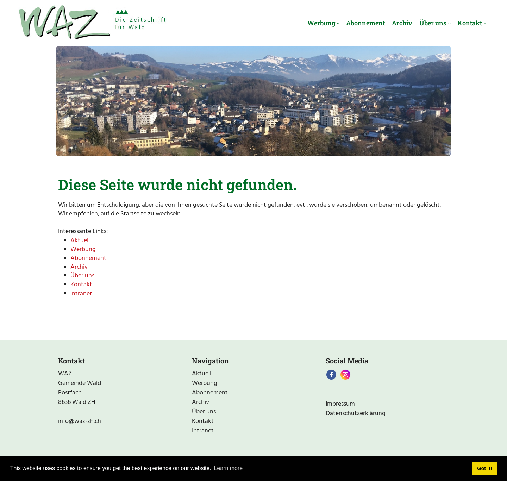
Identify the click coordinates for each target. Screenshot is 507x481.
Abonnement (88, 258)
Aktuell (80, 241)
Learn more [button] (228, 468)
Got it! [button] (484, 468)
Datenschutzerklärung (356, 413)
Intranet (81, 294)
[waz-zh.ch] (92, 22)
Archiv (79, 267)
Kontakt (81, 285)
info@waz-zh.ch (79, 421)
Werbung (83, 249)
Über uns (82, 276)
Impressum (340, 404)
